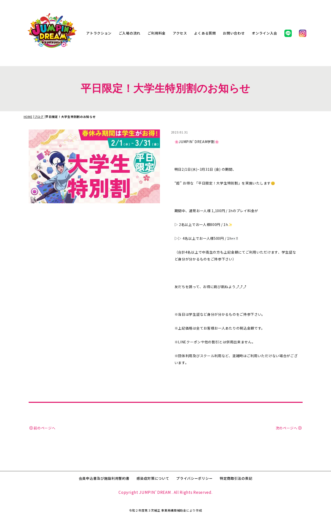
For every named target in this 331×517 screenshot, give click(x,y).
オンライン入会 (264, 33)
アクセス (180, 33)
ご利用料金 (157, 33)
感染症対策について (152, 478)
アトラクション (99, 33)
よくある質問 (205, 33)
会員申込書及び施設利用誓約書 (104, 478)
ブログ (39, 116)
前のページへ (42, 427)
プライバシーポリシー (194, 478)
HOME (28, 116)
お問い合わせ (234, 33)
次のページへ (289, 427)
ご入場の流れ (129, 33)
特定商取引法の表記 (236, 478)
